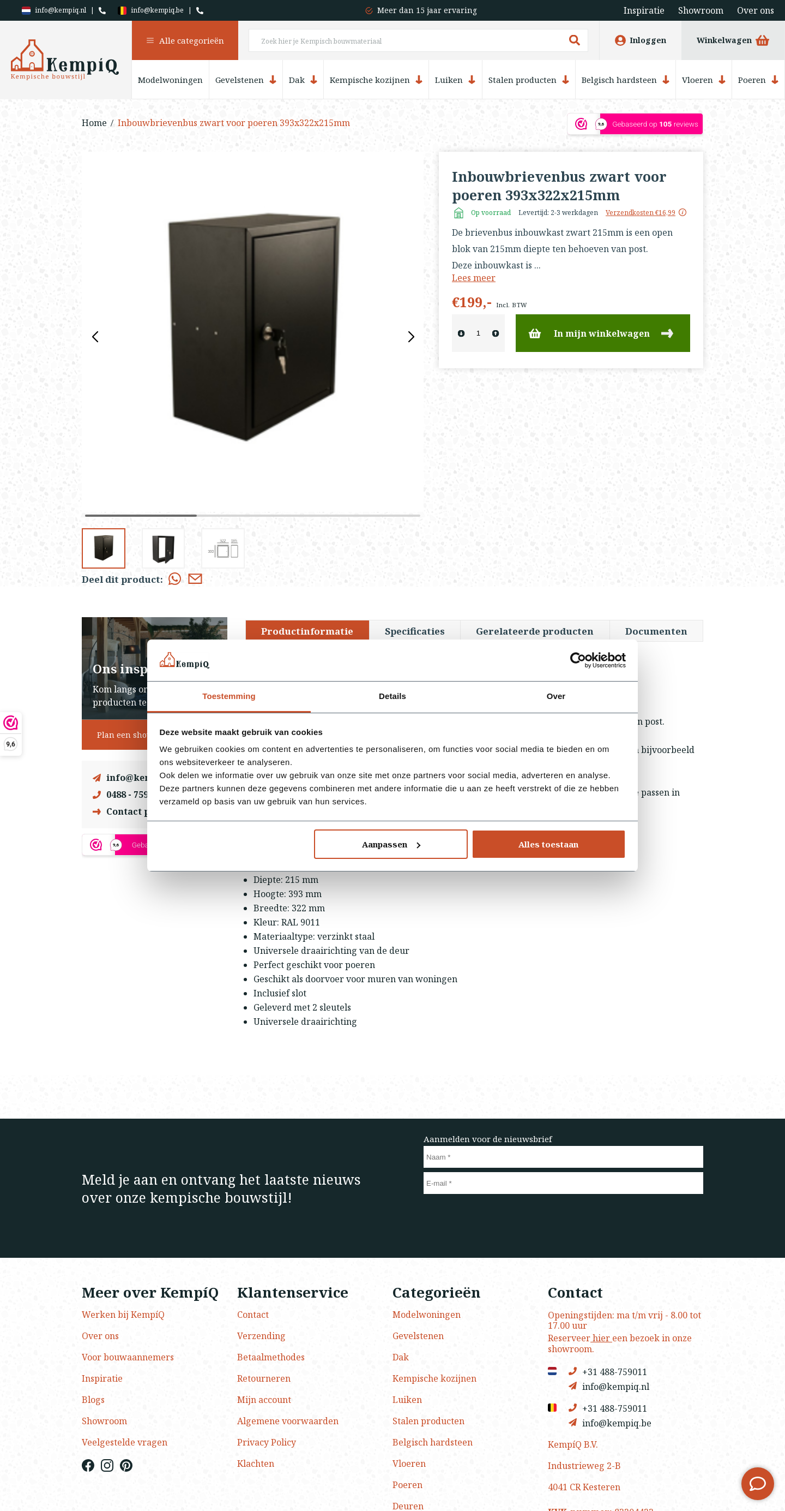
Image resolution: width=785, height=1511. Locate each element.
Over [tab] (556, 696)
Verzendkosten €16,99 (640, 213)
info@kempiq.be (151, 11)
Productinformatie (307, 631)
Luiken (455, 79)
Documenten (656, 631)
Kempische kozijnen (376, 79)
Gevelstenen (245, 79)
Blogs (93, 1400)
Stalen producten (528, 79)
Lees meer (474, 277)
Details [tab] (392, 696)
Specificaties (415, 631)
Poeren (758, 79)
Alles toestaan (548, 844)
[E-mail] (563, 1183)
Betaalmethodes (271, 1357)
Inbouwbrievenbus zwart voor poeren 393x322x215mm (234, 123)
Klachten (255, 1464)
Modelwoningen (170, 80)
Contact (253, 1315)
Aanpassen (391, 844)
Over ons (755, 10)
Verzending (261, 1336)
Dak (303, 79)
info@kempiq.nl (54, 11)
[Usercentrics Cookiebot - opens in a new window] (578, 660)
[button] (410, 337)
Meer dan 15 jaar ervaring (427, 10)
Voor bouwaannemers (128, 1357)
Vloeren (704, 79)
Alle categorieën (185, 40)
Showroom (700, 10)
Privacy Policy (266, 1442)
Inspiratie (644, 10)
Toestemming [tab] (229, 696)
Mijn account (264, 1400)
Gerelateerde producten (535, 631)
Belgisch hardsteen (625, 79)
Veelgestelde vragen (124, 1442)
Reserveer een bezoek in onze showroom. (620, 1343)
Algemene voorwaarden (288, 1421)
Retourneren (264, 1378)
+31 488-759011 (608, 1371)
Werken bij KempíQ (123, 1315)
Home (94, 123)
